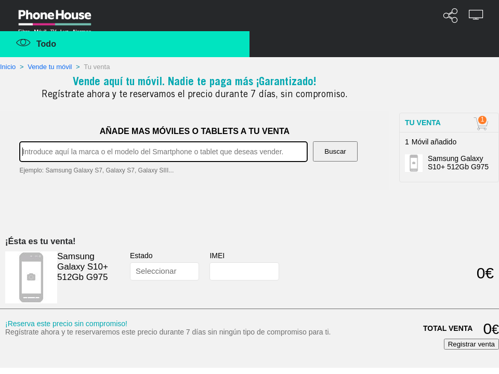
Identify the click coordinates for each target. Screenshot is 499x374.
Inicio (9, 67)
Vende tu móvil (50, 67)
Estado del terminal (162, 255)
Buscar (335, 151)
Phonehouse (62, 17)
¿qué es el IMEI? (239, 255)
